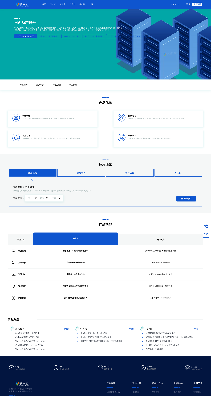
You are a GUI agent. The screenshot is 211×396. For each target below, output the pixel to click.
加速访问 (81, 173)
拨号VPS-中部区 (94, 36)
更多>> (67, 329)
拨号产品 (116, 392)
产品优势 (23, 85)
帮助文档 (155, 392)
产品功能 (57, 85)
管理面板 (197, 392)
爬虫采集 (32, 173)
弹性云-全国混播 (49, 36)
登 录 (188, 4)
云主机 (109, 392)
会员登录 (136, 392)
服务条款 (177, 392)
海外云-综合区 (71, 36)
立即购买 (186, 198)
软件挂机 (129, 173)
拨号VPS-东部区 (141, 36)
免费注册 (197, 4)
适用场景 (40, 85)
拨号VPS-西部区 (25, 36)
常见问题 (73, 85)
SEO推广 (178, 173)
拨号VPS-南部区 (117, 36)
